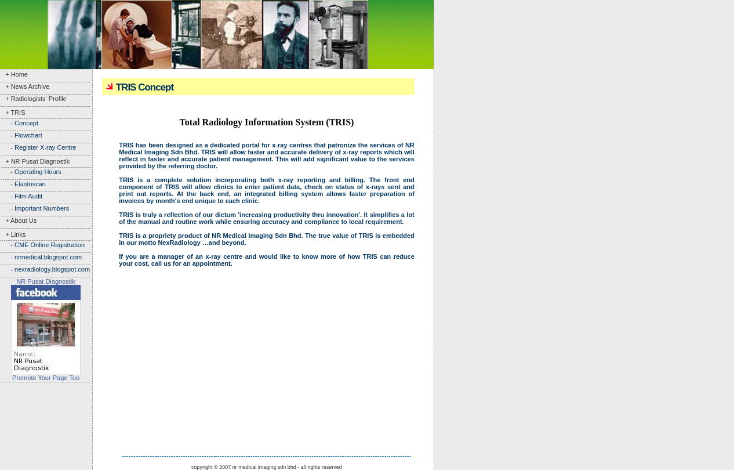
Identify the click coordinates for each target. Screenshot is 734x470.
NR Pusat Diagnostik (45, 281)
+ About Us (18, 220)
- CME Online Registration (42, 244)
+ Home (14, 74)
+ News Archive (24, 86)
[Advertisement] (46, 419)
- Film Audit (21, 196)
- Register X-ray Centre (38, 147)
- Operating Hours (30, 171)
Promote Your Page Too (45, 377)
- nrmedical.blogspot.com (41, 257)
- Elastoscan (23, 183)
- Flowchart (21, 135)
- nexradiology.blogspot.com (45, 269)
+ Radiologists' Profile (33, 98)
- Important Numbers (34, 208)
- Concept (19, 123)
